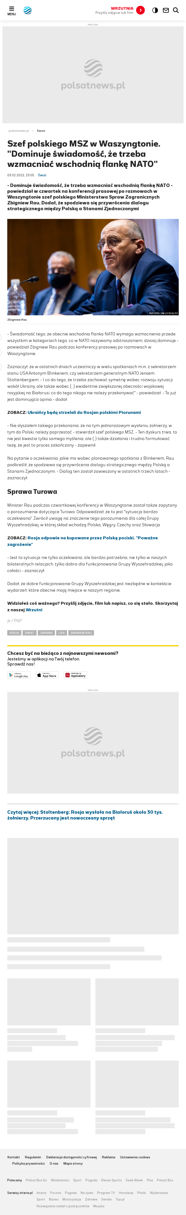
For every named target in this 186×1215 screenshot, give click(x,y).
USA (62, 633)
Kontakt (13, 1157)
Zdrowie (91, 1199)
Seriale (106, 1199)
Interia (41, 1193)
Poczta (55, 1193)
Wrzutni (34, 610)
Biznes (54, 1199)
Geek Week (134, 1180)
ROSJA (14, 633)
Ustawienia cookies (135, 1157)
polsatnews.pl (19, 130)
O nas (54, 1164)
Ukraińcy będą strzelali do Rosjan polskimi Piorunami (84, 412)
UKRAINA (46, 633)
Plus (150, 1180)
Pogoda (91, 1180)
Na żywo (87, 1193)
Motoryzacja (71, 1199)
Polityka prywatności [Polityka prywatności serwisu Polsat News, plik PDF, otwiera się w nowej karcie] (28, 1164)
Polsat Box (165, 1180)
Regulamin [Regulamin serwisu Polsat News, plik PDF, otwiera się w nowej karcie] (33, 1157)
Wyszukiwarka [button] (176, 10)
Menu (12, 14)
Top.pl (120, 1199)
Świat (41, 130)
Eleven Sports (111, 1180)
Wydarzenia (159, 1193)
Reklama (108, 1157)
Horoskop (126, 1193)
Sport (77, 1180)
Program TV (106, 1193)
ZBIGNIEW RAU (81, 633)
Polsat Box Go (36, 1180)
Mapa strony (73, 1164)
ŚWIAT (29, 633)
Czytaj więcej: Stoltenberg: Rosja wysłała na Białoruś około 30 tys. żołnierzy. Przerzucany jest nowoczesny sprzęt (85, 815)
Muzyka (98, 1206)
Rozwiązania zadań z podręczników (63, 1206)
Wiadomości (60, 1180)
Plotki (141, 1193)
